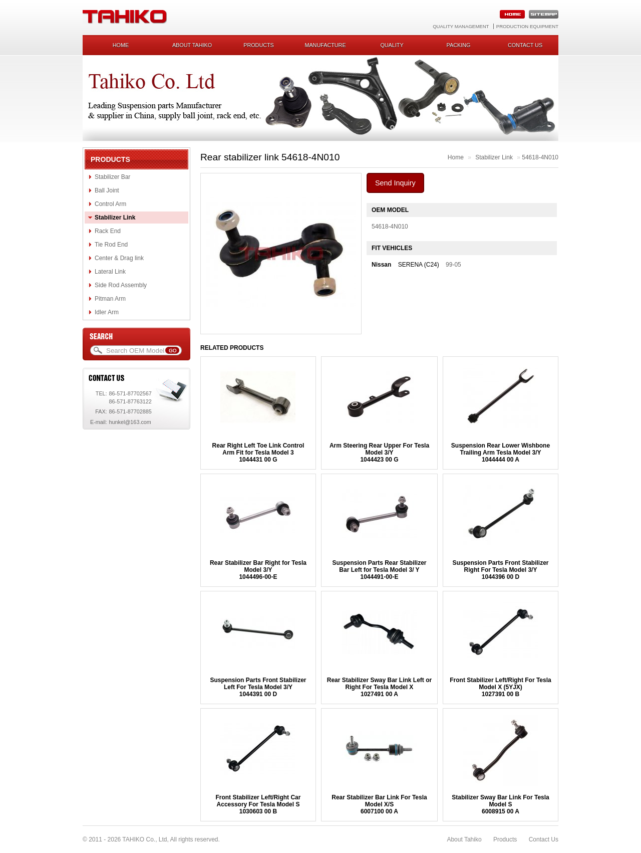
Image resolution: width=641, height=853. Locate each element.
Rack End (108, 231)
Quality (391, 45)
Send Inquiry (395, 183)
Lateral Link (110, 271)
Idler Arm (107, 312)
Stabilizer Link (115, 217)
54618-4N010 (540, 157)
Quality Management (461, 26)
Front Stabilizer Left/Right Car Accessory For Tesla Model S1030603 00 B (257, 804)
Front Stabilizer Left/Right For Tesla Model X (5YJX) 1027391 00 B (500, 687)
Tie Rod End (111, 244)
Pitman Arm (110, 298)
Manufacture (325, 45)
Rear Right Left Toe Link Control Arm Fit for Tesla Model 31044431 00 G (258, 452)
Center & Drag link (119, 258)
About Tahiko (192, 45)
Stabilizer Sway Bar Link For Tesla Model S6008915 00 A (500, 804)
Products (258, 45)
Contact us (525, 45)
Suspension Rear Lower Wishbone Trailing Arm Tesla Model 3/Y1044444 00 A (500, 452)
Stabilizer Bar (112, 176)
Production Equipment (527, 26)
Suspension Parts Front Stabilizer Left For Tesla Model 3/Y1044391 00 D (258, 687)
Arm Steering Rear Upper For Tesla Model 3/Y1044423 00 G (379, 452)
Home (121, 45)
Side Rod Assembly (121, 285)
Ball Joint (107, 190)
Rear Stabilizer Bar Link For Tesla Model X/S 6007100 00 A (379, 804)
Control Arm (110, 203)
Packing (459, 45)
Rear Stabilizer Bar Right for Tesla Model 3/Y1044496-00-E (258, 569)
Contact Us (543, 839)
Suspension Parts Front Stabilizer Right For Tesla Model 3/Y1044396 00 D (500, 569)
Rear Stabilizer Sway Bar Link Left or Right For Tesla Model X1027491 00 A (379, 687)
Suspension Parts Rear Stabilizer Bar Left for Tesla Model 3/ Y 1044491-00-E (379, 569)
